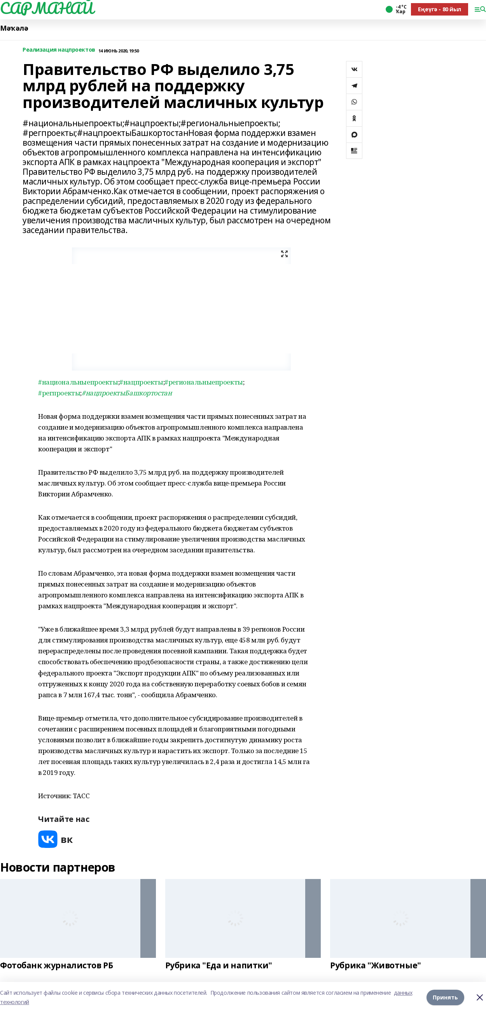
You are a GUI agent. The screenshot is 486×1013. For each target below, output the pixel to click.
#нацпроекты (141, 382)
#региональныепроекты (203, 382)
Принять (445, 997)
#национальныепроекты (78, 382)
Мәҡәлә (14, 28)
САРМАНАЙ (46, 8)
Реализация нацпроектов (59, 50)
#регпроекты (59, 392)
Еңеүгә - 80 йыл (439, 9)
